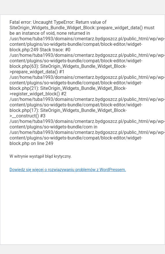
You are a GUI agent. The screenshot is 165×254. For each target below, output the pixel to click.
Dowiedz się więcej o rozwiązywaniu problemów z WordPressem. (68, 169)
